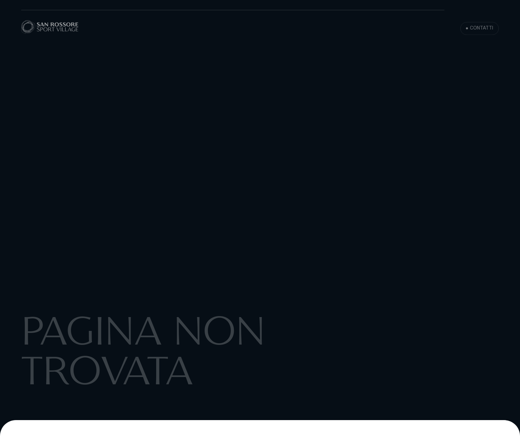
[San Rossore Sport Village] (50, 27)
